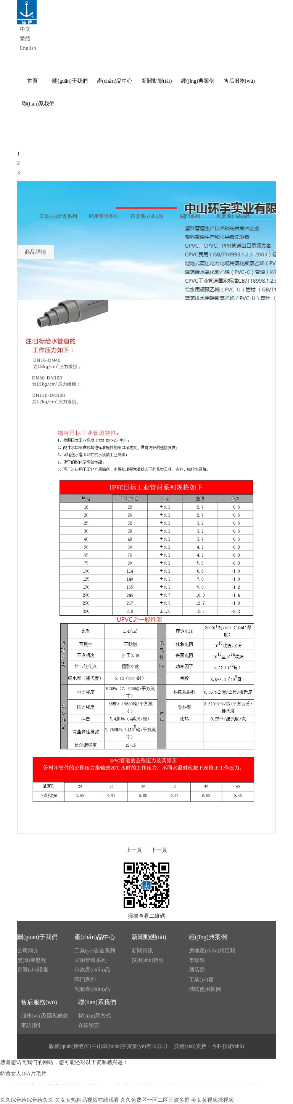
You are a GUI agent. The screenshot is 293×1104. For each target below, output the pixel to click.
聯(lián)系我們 (97, 1002)
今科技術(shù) (228, 1046)
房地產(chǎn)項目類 (212, 951)
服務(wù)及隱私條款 (44, 1016)
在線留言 (89, 1025)
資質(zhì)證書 (32, 970)
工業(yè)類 (201, 979)
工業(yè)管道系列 (94, 951)
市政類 (197, 960)
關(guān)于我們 (37, 937)
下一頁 (159, 850)
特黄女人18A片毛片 (23, 1074)
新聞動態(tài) (149, 937)
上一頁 (134, 850)
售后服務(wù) (39, 1002)
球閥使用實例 (205, 989)
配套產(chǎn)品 (92, 989)
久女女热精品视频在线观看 (87, 1100)
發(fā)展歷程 (31, 960)
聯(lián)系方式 (94, 1016)
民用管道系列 (90, 960)
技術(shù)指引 (148, 960)
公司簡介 (28, 951)
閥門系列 (85, 979)
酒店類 (197, 970)
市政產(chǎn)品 (92, 970)
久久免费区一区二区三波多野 (155, 1100)
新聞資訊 (142, 951)
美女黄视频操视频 (212, 1100)
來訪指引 (31, 1025)
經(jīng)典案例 (208, 937)
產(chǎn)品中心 (94, 937)
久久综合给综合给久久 (26, 1100)
